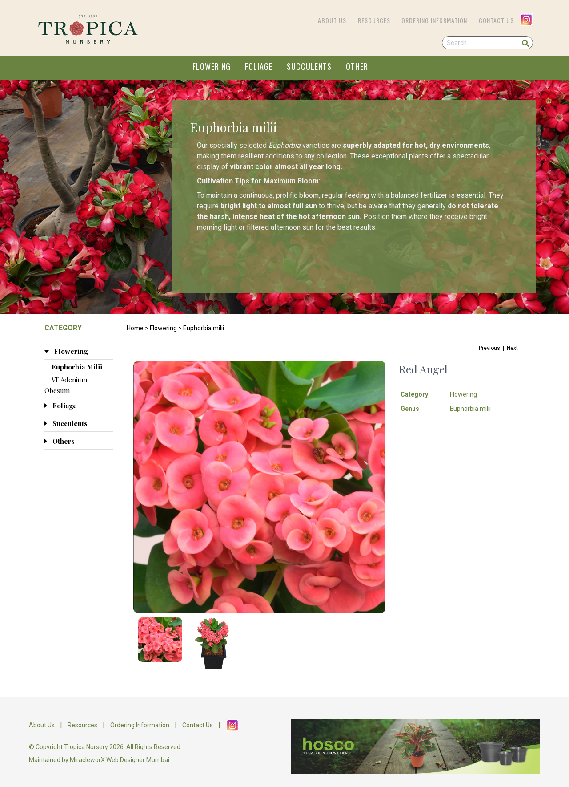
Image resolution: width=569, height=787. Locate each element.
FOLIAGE (258, 66)
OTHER (357, 66)
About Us (332, 20)
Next (512, 348)
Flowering (163, 328)
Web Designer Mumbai (137, 759)
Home (135, 328)
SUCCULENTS (309, 66)
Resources (374, 20)
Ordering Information (434, 20)
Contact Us (496, 20)
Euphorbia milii (203, 328)
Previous (489, 348)
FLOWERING (211, 66)
